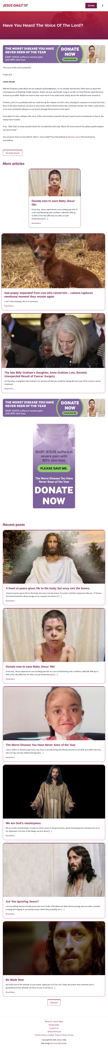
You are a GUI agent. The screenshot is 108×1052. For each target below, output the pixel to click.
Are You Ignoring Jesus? (22, 901)
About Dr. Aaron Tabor (54, 1021)
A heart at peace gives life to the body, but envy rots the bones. (48, 588)
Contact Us (54, 1028)
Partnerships (54, 1025)
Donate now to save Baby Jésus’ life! (30, 666)
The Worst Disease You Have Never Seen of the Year (40, 744)
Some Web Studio (60, 1043)
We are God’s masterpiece (23, 823)
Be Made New (15, 979)
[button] (90, 5)
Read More (36, 223)
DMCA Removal (54, 1031)
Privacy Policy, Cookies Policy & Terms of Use (54, 1035)
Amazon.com (73, 137)
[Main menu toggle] (102, 6)
